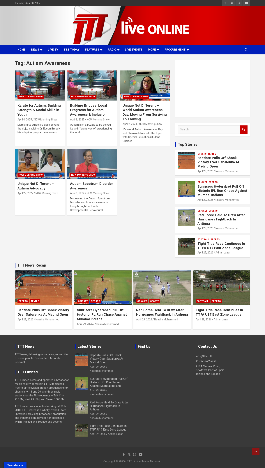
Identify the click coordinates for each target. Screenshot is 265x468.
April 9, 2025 (77, 119)
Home (21, 49)
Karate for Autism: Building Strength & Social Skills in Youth (39, 110)
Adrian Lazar (222, 252)
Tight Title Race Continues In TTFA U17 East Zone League (221, 245)
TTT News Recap (31, 265)
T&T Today (72, 49)
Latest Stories (90, 346)
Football (203, 239)
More (152, 49)
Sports (201, 154)
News (35, 49)
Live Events (133, 49)
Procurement (175, 49)
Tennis (212, 154)
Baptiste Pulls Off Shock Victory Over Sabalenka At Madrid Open (218, 162)
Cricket (202, 182)
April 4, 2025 (24, 119)
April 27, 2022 (25, 193)
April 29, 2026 (205, 171)
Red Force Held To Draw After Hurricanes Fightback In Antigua (221, 219)
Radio (112, 49)
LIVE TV (53, 49)
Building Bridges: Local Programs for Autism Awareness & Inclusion (88, 110)
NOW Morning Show (31, 96)
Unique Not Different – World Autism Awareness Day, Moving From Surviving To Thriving (145, 112)
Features (92, 49)
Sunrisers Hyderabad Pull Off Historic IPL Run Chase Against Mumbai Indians (222, 190)
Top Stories (187, 144)
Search (244, 129)
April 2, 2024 (130, 123)
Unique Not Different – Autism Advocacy (35, 186)
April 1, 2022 (77, 193)
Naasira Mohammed (227, 171)
